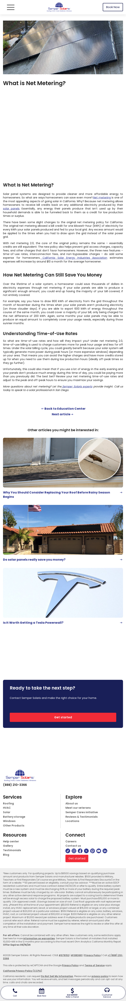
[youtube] (98, 851)
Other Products (13, 825)
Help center (11, 841)
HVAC (7, 808)
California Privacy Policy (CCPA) (22, 970)
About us (71, 803)
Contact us (73, 846)
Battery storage (14, 817)
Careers (70, 841)
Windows (9, 821)
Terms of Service (95, 965)
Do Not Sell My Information (57, 976)
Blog (6, 855)
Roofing (8, 803)
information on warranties (39, 938)
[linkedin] (105, 851)
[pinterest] (92, 851)
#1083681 (76, 955)
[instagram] (74, 851)
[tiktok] (67, 851)
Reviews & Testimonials (81, 817)
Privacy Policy (92, 955)
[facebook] (80, 851)
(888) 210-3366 (15, 785)
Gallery (8, 846)
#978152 (64, 955)
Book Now (113, 7)
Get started (63, 717)
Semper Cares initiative (81, 812)
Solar (6, 812)
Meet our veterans (78, 808)
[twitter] (86, 851)
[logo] (59, 7)
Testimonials (12, 850)
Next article (61, 414)
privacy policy (100, 976)
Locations (72, 821)
